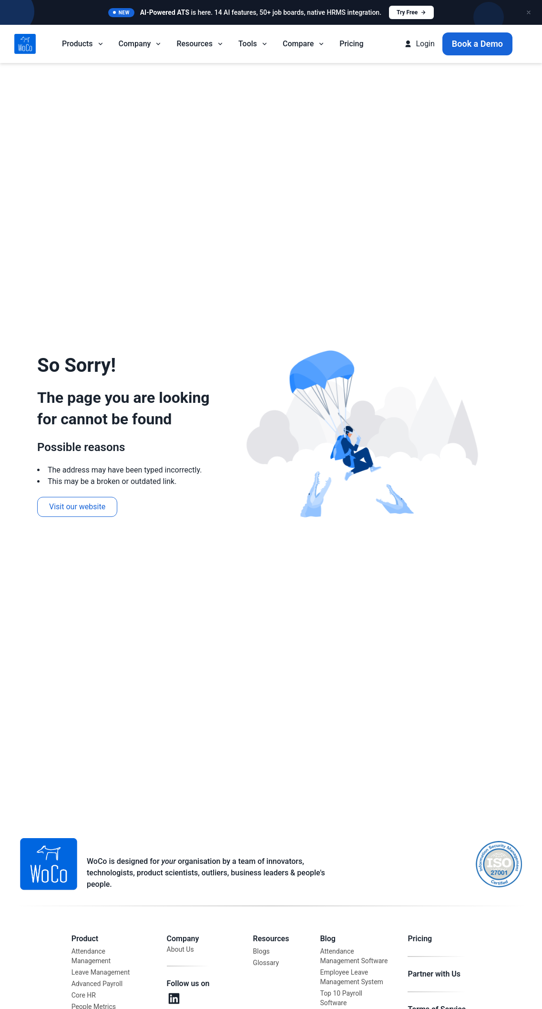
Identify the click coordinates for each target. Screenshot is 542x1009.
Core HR (84, 995)
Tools (253, 43)
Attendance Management (91, 956)
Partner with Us (434, 973)
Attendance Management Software (354, 956)
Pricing (351, 43)
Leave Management (101, 972)
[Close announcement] (528, 12)
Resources (200, 43)
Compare (304, 43)
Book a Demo (477, 44)
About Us (180, 949)
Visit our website (77, 506)
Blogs (261, 951)
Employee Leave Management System (351, 977)
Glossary (266, 963)
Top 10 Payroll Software (341, 998)
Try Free (411, 12)
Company (141, 43)
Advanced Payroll (97, 984)
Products (83, 43)
